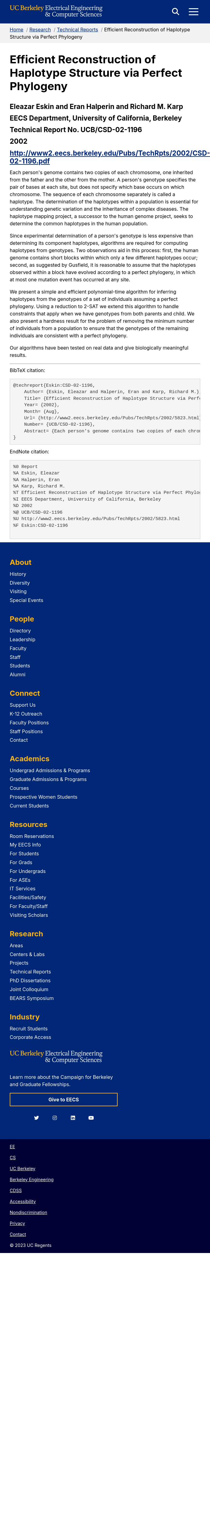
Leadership (22, 639)
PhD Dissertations (30, 980)
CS (13, 1157)
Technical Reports (77, 29)
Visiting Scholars (29, 915)
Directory (20, 631)
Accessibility (23, 1201)
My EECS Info (25, 845)
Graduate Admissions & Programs (48, 779)
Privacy (17, 1223)
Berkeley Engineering (31, 1179)
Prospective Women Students (43, 797)
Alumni (18, 674)
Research (40, 29)
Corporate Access (30, 1037)
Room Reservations (32, 836)
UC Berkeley (22, 1168)
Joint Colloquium (29, 989)
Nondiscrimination (28, 1212)
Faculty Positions (29, 723)
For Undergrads (28, 871)
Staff (15, 657)
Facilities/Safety (28, 897)
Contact (19, 740)
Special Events (26, 600)
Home (16, 29)
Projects (19, 963)
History (18, 574)
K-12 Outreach (26, 714)
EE (12, 1146)
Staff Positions (26, 731)
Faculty (18, 648)
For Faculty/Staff (29, 906)
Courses (19, 788)
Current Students (29, 806)
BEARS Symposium (32, 998)
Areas (16, 945)
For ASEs (20, 880)
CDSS (16, 1190)
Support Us (23, 705)
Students (20, 666)
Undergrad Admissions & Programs (50, 770)
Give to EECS (63, 1099)
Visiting (18, 591)
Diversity (20, 583)
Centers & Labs (27, 954)
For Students (24, 853)
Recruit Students (29, 1029)
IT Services (23, 888)
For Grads (21, 862)
